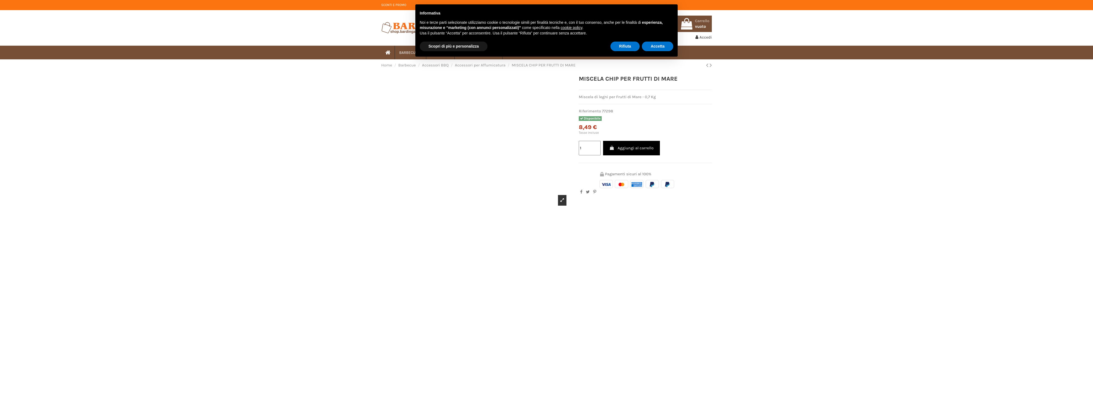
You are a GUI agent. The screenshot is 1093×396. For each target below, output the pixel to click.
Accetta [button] (658, 46)
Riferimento (590, 111)
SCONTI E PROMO (393, 5)
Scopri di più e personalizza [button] (453, 46)
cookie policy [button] (571, 27)
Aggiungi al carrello (631, 147)
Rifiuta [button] (625, 46)
